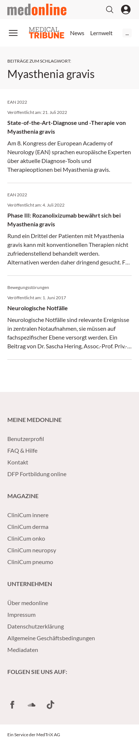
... (127, 32)
